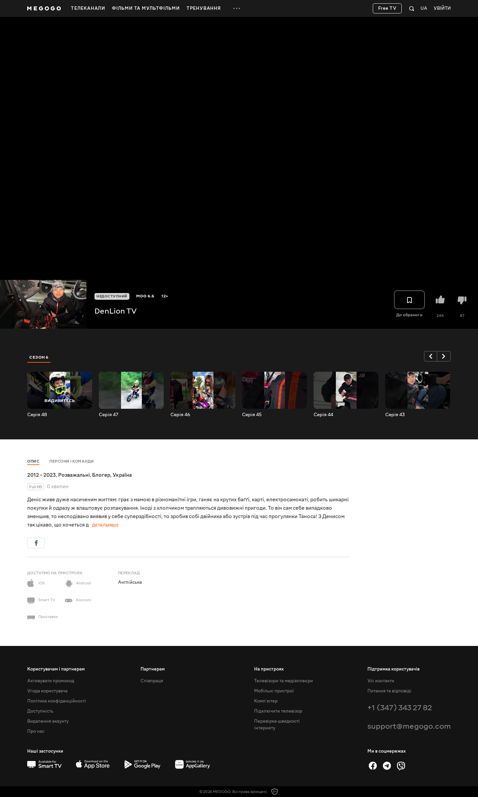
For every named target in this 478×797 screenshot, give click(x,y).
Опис (33, 461)
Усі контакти (380, 681)
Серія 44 (323, 415)
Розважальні (74, 475)
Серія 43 (395, 415)
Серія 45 (252, 415)
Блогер (101, 475)
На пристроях (269, 669)
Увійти (442, 8)
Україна (122, 475)
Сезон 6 (39, 357)
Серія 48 (37, 415)
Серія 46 (180, 415)
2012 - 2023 (41, 475)
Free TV (387, 8)
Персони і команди (71, 461)
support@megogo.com (409, 726)
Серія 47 (108, 415)
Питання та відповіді (389, 691)
